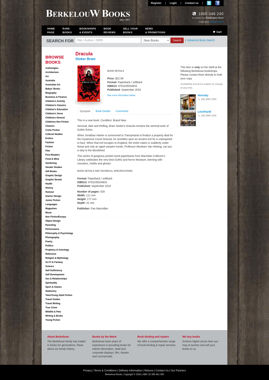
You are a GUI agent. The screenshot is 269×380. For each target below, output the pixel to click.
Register (156, 3)
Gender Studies (53, 167)
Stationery (50, 291)
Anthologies (51, 68)
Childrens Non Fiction (57, 121)
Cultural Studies (54, 134)
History (49, 188)
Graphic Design (53, 175)
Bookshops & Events (87, 30)
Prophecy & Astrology (57, 249)
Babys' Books (52, 88)
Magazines (51, 208)
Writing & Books (54, 316)
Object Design (53, 221)
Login (173, 3)
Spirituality (51, 282)
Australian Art (52, 84)
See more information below (121, 95)
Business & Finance (56, 97)
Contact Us (162, 370)
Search (177, 40)
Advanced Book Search (201, 40)
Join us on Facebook (217, 3)
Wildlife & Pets (53, 311)
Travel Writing (52, 303)
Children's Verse (54, 113)
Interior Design (53, 196)
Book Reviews (109, 30)
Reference (50, 254)
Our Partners (178, 370)
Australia (50, 80)
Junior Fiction (52, 200)
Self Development (54, 274)
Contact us (191, 3)
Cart (217, 31)
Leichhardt (204, 111)
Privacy (87, 370)
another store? (217, 22)
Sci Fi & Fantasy (54, 262)
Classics (50, 126)
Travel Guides (52, 299)
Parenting (50, 225)
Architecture (52, 72)
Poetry (48, 241)
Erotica (49, 138)
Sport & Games (53, 287)
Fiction (49, 146)
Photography (52, 237)
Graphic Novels (53, 179)
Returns (148, 370)
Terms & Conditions (105, 370)
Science (49, 266)
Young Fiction (52, 320)
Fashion (49, 142)
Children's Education (56, 109)
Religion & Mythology (56, 258)
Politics (49, 245)
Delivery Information (130, 370)
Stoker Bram (85, 59)
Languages (51, 204)
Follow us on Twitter (209, 3)
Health (48, 183)
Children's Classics (55, 105)
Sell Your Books (130, 30)
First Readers (52, 155)
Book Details (103, 111)
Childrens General (55, 117)
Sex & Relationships (56, 278)
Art (47, 76)
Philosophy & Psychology (59, 233)
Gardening (51, 163)
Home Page (51, 30)
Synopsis (85, 111)
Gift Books (51, 171)
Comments (122, 111)
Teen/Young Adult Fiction (58, 295)
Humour (49, 192)
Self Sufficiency (53, 270)
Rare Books (67, 30)
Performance (52, 229)
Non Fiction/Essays (55, 216)
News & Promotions (155, 30)
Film (47, 150)
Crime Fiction (52, 130)
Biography (50, 93)
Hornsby (203, 95)
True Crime (51, 307)
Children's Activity (55, 101)
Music (48, 212)
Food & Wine (52, 159)
